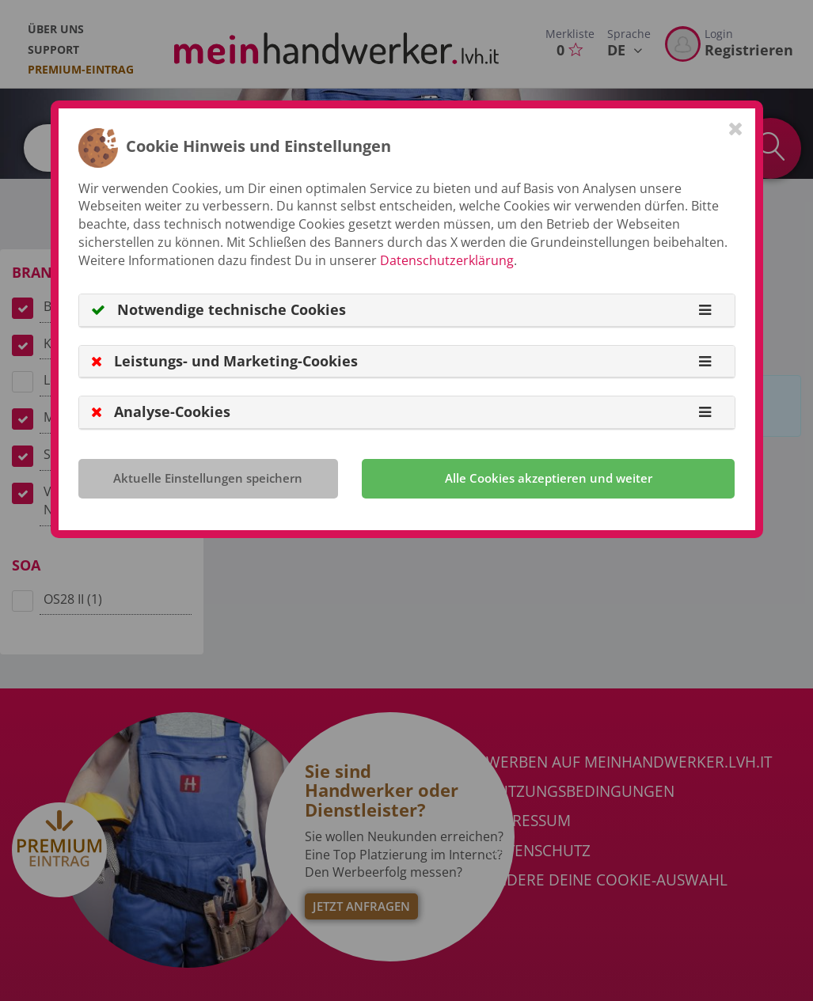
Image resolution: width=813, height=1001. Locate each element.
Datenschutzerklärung (447, 260)
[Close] (735, 128)
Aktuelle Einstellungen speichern (207, 478)
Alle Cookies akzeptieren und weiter (548, 478)
